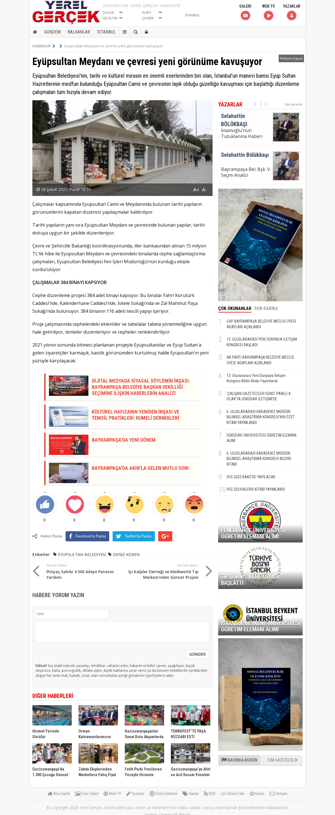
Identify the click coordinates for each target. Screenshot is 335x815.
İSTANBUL (106, 32)
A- (204, 190)
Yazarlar (135, 793)
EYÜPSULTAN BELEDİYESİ (82, 554)
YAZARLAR (291, 12)
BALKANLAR (79, 32)
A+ (196, 190)
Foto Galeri (87, 793)
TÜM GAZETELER (282, 760)
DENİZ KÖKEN (126, 554)
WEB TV (268, 12)
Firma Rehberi (163, 793)
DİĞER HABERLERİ (52, 696)
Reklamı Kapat (291, 58)
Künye (257, 793)
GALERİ (245, 12)
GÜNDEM (52, 32)
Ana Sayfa (59, 793)
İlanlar (190, 793)
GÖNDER (197, 654)
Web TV (112, 793)
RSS (210, 793)
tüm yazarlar (294, 104)
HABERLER (43, 45)
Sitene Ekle (233, 793)
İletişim (278, 793)
